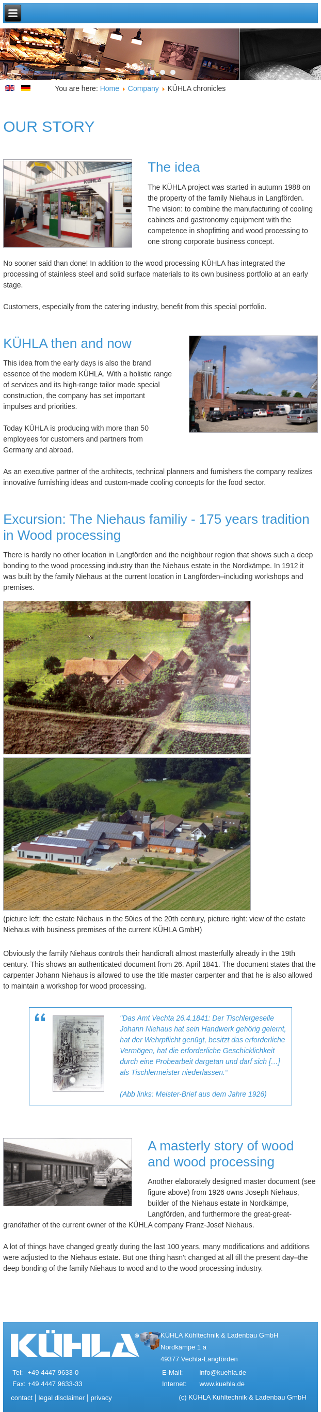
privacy (101, 1398)
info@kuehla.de (222, 1372)
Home (109, 88)
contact (22, 1398)
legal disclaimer (62, 1398)
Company (143, 88)
